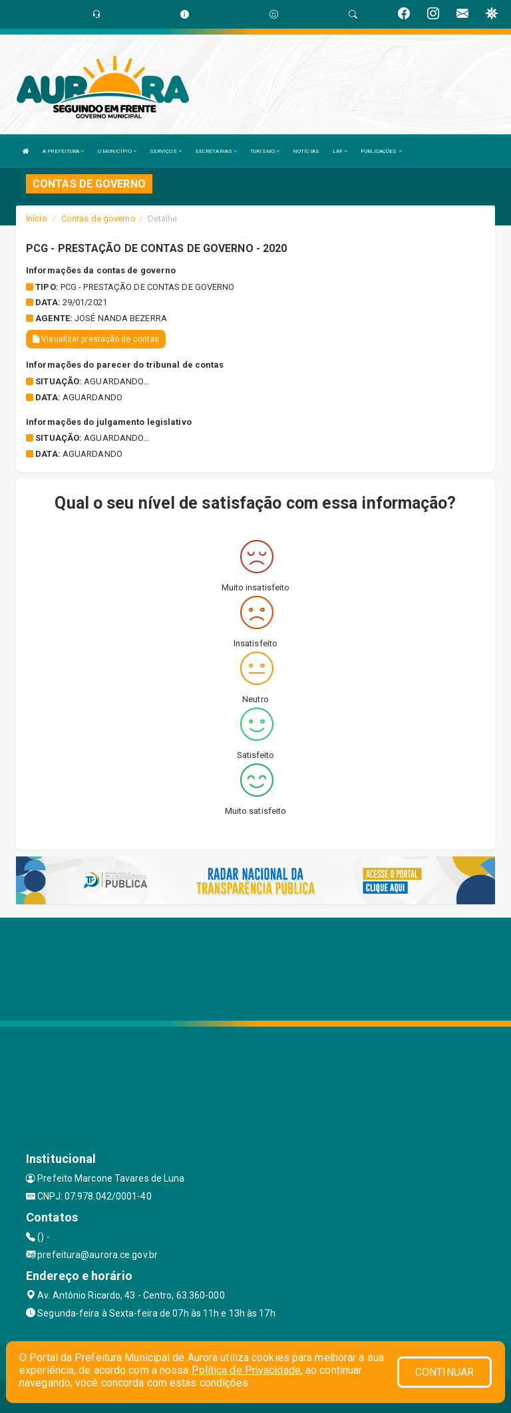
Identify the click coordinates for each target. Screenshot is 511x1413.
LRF (340, 151)
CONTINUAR (444, 1372)
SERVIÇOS (166, 151)
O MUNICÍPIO (117, 151)
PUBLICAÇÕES (381, 151)
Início (36, 218)
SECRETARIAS (216, 151)
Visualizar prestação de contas (96, 339)
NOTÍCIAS (306, 151)
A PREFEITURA (63, 151)
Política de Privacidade (246, 1370)
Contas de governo (98, 218)
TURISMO (264, 151)
